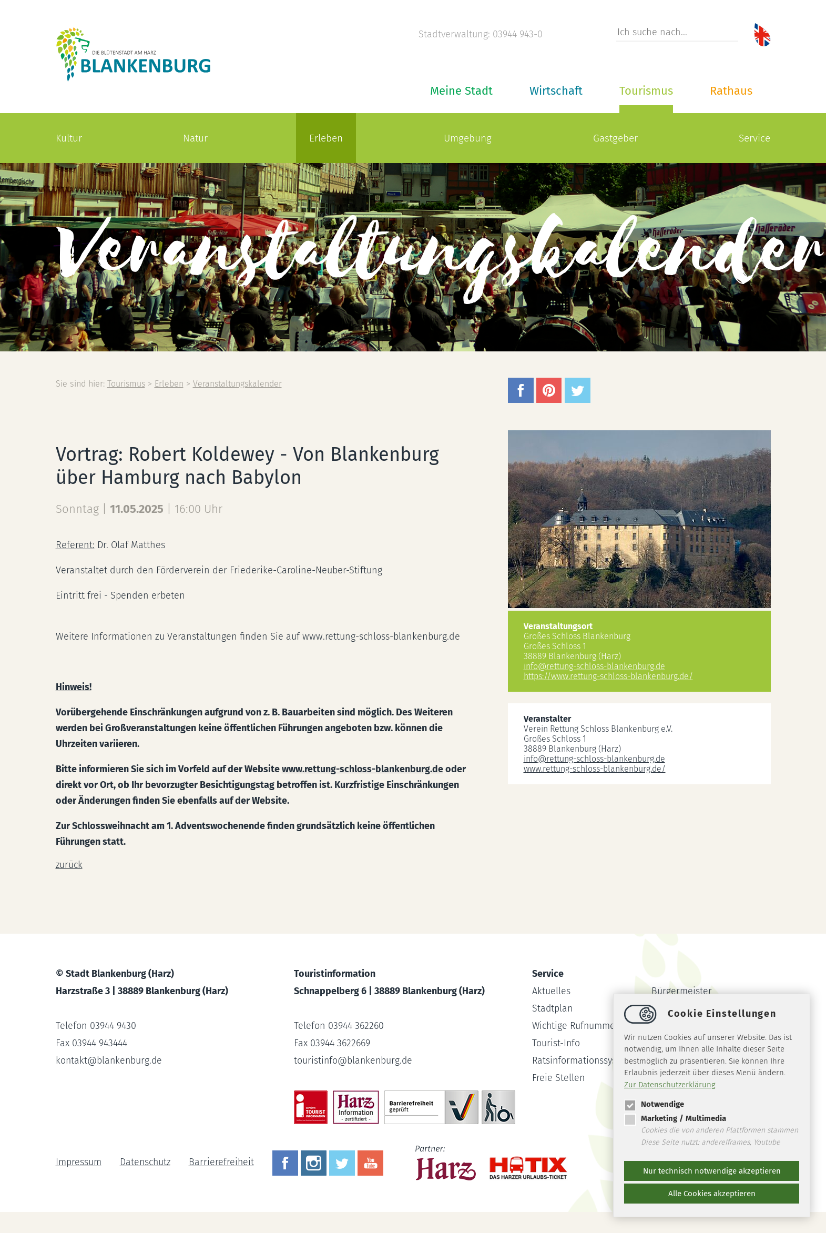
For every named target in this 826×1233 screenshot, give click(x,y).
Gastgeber (615, 138)
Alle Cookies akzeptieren (712, 1193)
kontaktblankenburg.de (110, 1060)
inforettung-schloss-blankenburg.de (594, 666)
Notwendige (654, 1104)
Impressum (78, 1162)
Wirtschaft (556, 91)
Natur (195, 138)
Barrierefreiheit (223, 1162)
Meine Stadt (461, 91)
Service (754, 138)
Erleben (326, 138)
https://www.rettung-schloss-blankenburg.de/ (608, 676)
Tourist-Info (556, 1043)
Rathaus (731, 91)
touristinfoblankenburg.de (354, 1060)
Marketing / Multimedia (675, 1118)
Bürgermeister (681, 991)
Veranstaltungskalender (239, 384)
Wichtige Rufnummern (579, 1026)
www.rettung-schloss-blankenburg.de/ (595, 769)
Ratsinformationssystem (583, 1060)
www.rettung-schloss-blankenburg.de (363, 769)
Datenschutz (146, 1162)
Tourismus (646, 91)
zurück (69, 865)
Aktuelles (551, 991)
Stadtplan (553, 1008)
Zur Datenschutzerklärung (670, 1084)
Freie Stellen (558, 1078)
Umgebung (468, 138)
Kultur (69, 138)
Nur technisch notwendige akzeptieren (712, 1171)
